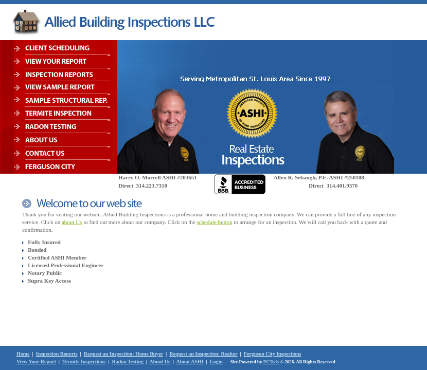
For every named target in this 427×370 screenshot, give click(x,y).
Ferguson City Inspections (272, 354)
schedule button (214, 222)
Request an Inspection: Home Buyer (123, 354)
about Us (72, 222)
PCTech (271, 361)
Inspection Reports (57, 354)
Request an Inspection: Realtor (203, 354)
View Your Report (36, 361)
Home (23, 354)
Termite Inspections (83, 361)
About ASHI (189, 361)
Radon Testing (127, 361)
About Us (160, 361)
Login (216, 361)
